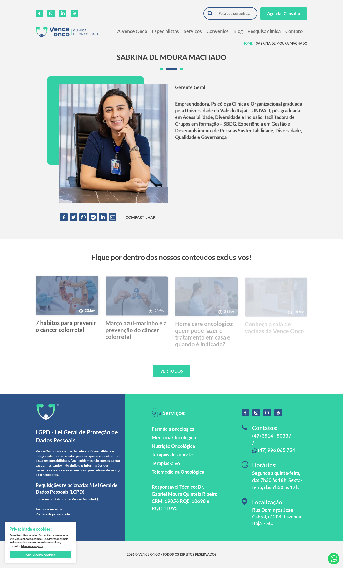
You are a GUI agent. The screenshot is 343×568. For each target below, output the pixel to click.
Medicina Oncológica (174, 437)
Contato (294, 31)
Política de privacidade (53, 514)
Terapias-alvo (166, 463)
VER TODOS (171, 371)
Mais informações (32, 546)
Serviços (193, 31)
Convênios (218, 31)
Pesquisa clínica (264, 31)
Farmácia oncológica (173, 429)
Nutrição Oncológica (173, 446)
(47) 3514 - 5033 (270, 436)
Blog (238, 31)
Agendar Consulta (283, 13)
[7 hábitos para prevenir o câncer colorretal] (67, 297)
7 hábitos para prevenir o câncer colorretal (66, 328)
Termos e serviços (49, 509)
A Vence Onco (132, 31)
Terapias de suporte (172, 454)
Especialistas (165, 31)
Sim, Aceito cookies (40, 555)
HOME (247, 43)
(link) (94, 499)
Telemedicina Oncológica (178, 472)
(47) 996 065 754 (273, 450)
